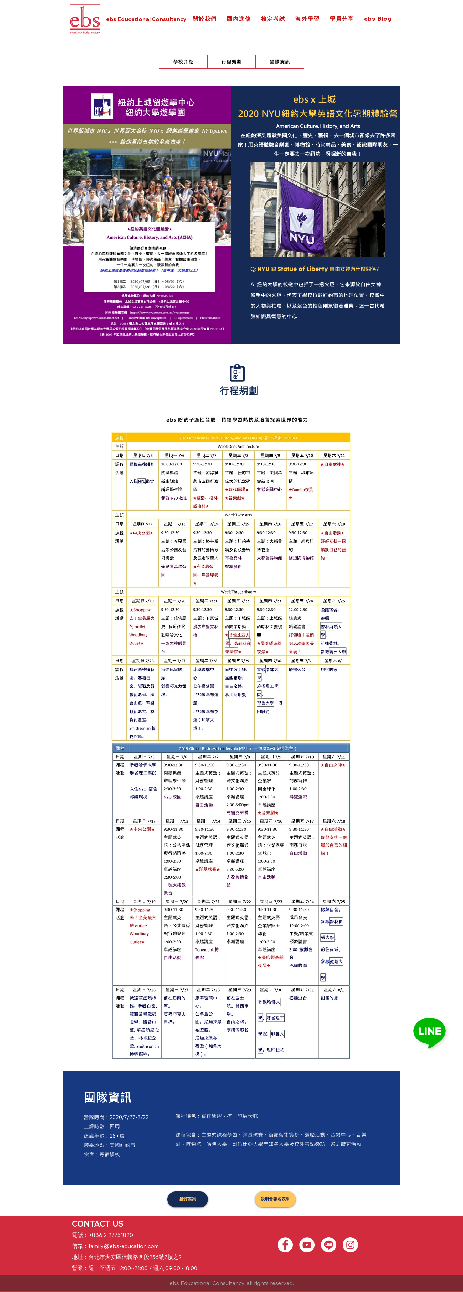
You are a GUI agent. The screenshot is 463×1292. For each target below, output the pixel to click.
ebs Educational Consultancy (146, 18)
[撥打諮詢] (187, 1199)
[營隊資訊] (279, 62)
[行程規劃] (231, 62)
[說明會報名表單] (275, 1199)
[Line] (328, 1244)
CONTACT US (97, 1224)
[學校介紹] (183, 62)
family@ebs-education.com (124, 1245)
